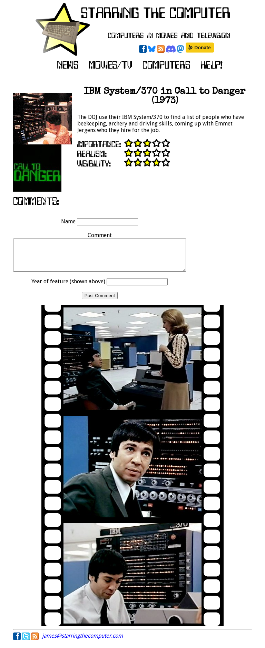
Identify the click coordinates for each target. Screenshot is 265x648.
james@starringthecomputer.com (82, 642)
